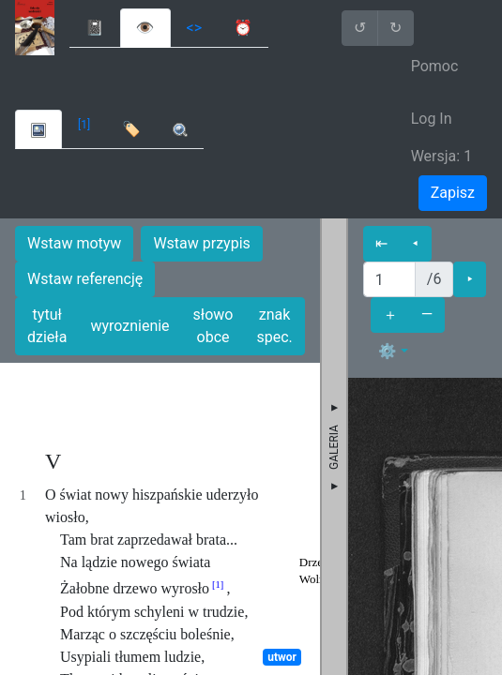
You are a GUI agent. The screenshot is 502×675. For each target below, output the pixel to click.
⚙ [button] (387, 351)
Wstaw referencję (85, 279)
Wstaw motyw (74, 243)
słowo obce (213, 326)
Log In (431, 119)
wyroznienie (129, 326)
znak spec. (274, 326)
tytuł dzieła (47, 326)
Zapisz (453, 193)
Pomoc (435, 66)
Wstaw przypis (201, 243)
